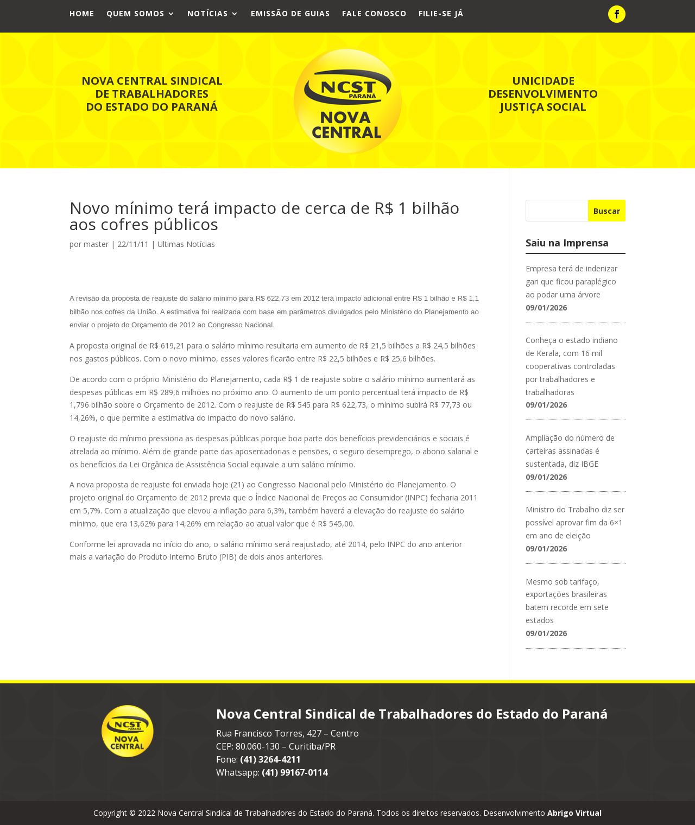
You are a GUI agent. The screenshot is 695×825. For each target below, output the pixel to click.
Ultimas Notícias (186, 244)
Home (82, 14)
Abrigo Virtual (574, 813)
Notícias (207, 14)
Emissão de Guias (290, 14)
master (96, 244)
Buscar (606, 211)
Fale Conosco (374, 14)
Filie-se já (441, 14)
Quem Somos (135, 14)
